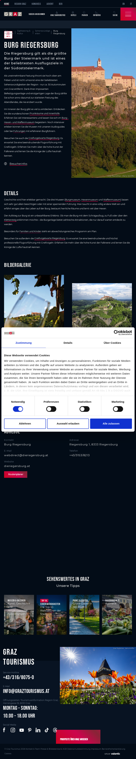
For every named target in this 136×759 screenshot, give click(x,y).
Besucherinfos (18, 163)
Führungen (19, 131)
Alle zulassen (111, 423)
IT (131, 3)
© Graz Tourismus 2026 (13, 749)
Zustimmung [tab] (24, 342)
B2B (61, 3)
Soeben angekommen (37, 14)
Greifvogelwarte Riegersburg (44, 138)
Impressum (86, 749)
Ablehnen (25, 423)
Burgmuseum (72, 199)
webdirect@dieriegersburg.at (26, 455)
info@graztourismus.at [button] (26, 691)
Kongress (36, 3)
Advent (50, 3)
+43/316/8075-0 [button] (18, 677)
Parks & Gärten (80, 600)
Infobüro (97, 14)
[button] (4, 730)
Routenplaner (15, 474)
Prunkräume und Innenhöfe (45, 113)
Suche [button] (115, 14)
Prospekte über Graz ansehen (72, 739)
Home (6, 3)
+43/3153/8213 (79, 455)
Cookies (116, 749)
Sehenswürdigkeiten (50, 603)
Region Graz (20, 3)
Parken (85, 14)
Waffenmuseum (112, 199)
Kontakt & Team (29, 749)
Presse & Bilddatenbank (46, 749)
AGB (57, 749)
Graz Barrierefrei (57, 14)
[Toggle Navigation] (128, 14)
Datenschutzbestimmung (70, 749)
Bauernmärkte (112, 600)
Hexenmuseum (89, 199)
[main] (68, 292)
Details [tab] (68, 342)
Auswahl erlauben (68, 423)
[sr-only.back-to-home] (15, 14)
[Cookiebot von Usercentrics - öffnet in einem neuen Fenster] (116, 332)
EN (124, 3)
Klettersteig (10, 220)
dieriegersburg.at (17, 466)
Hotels (73, 14)
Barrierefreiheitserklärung (102, 749)
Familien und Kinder (30, 231)
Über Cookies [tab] (112, 342)
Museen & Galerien (17, 600)
